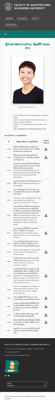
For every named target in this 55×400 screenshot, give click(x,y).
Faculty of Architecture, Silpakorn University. (24, 396)
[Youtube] (8, 376)
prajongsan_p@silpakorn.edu (27, 107)
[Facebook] (5, 376)
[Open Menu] (6, 34)
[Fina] (27, 6)
